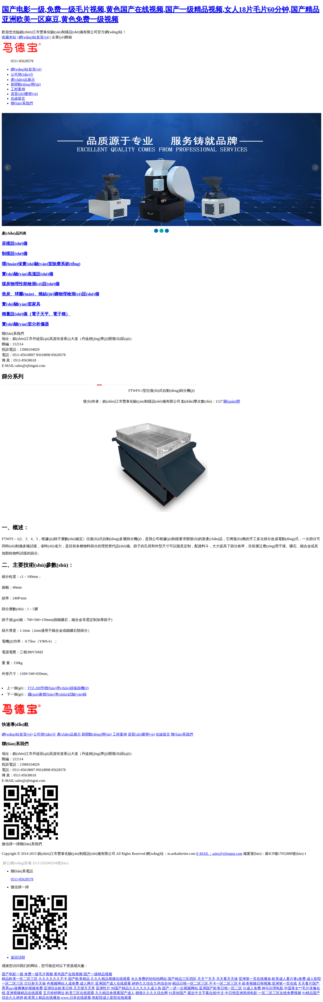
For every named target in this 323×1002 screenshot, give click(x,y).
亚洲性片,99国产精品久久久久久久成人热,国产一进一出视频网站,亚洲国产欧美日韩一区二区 (169, 988)
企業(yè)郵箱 (62, 37)
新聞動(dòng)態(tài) (26, 84)
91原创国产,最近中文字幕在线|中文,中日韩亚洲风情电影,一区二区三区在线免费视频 (235, 993)
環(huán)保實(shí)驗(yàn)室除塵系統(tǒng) (41, 264)
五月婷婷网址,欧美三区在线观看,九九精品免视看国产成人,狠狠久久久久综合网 (105, 993)
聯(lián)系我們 (22, 103)
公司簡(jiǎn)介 (22, 74)
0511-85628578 (22, 879)
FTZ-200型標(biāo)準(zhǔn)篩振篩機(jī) (58, 688)
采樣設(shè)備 (14, 243)
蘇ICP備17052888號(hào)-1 (285, 854)
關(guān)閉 (231, 401)
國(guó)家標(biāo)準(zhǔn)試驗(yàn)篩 (57, 694)
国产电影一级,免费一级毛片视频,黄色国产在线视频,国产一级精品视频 (57, 974)
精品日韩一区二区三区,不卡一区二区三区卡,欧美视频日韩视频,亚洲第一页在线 (234, 983)
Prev (7, 167)
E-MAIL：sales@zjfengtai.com (219, 854)
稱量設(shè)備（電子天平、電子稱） (36, 314)
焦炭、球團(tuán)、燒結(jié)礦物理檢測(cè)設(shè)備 (50, 294)
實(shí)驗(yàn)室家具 (21, 304)
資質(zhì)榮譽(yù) (24, 94)
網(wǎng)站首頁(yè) (34, 37)
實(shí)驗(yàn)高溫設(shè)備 (27, 274)
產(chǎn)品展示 (23, 80)
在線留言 (18, 98)
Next (315, 167)
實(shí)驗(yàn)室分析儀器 (25, 324)
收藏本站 (9, 37)
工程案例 (18, 89)
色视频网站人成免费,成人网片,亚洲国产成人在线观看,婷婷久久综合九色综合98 (109, 983)
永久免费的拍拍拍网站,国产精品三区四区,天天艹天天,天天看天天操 (184, 979)
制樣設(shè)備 (14, 253)
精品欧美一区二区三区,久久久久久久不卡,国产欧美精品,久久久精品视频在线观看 (66, 979)
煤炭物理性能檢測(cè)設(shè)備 (31, 284)
